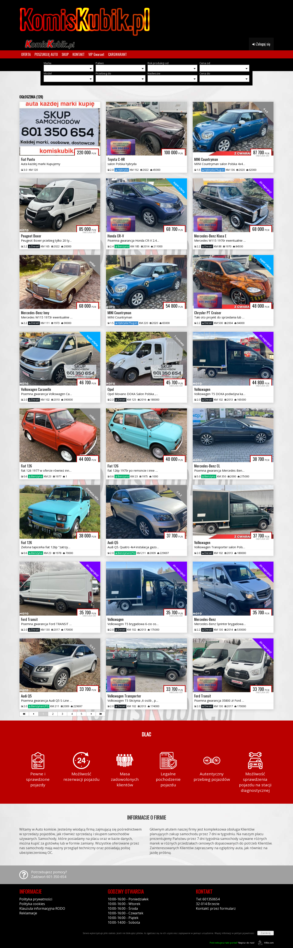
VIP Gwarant (96, 54)
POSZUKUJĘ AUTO (46, 54)
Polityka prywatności (35, 899)
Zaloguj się (261, 44)
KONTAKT (79, 54)
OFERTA (26, 54)
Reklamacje (28, 913)
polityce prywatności (244, 933)
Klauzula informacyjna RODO (42, 908)
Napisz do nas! (232, 942)
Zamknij (266, 933)
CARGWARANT (117, 54)
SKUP (65, 54)
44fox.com (265, 942)
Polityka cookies (32, 903)
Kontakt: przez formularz (216, 908)
